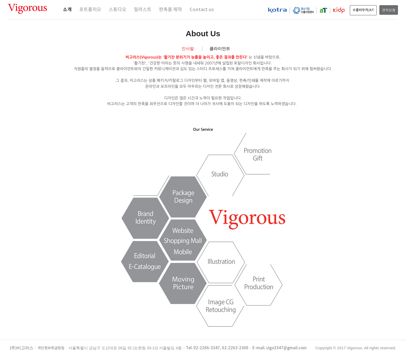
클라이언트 (219, 48)
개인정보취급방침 (51, 348)
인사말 (188, 48)
